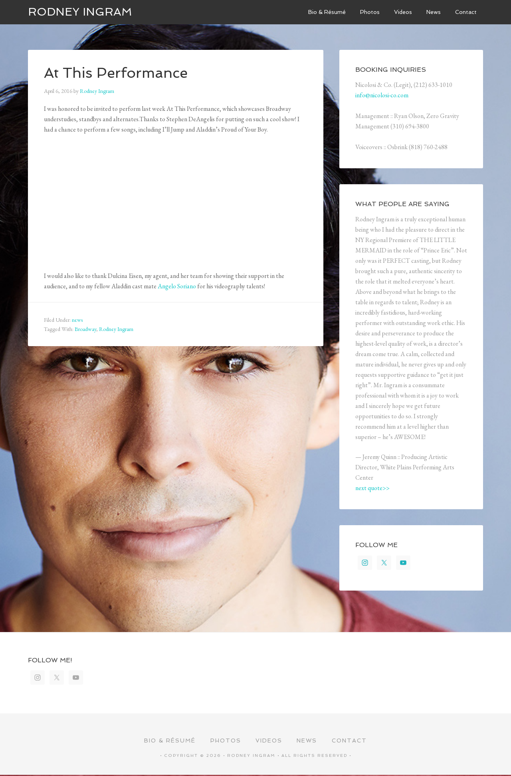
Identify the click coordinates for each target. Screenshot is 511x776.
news (77, 319)
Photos (225, 741)
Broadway (85, 329)
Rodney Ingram (80, 11)
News (307, 741)
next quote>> (372, 488)
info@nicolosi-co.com (381, 95)
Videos (269, 741)
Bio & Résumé (168, 741)
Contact (350, 741)
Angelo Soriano (177, 286)
